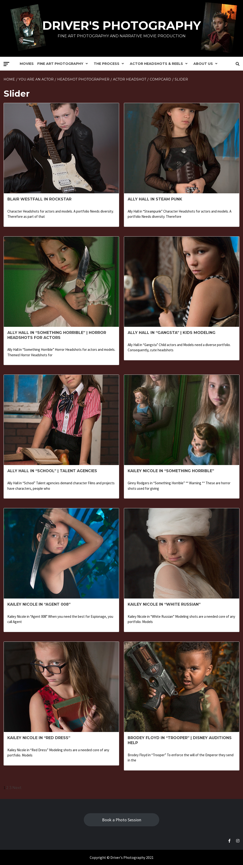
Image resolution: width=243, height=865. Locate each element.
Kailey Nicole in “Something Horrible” (171, 471)
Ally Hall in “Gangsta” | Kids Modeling (171, 332)
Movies (27, 64)
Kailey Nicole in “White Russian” (164, 604)
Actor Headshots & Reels (160, 64)
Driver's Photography (121, 25)
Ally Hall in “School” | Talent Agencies (52, 471)
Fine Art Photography (63, 64)
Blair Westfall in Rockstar (39, 199)
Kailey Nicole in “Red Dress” (38, 738)
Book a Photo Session (121, 819)
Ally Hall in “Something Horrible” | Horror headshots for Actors (56, 335)
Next (17, 787)
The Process (110, 64)
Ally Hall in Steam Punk (155, 199)
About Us (206, 64)
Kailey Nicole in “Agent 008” (38, 604)
